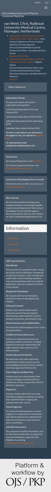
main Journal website (15, 186)
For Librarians (14, 250)
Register (38, 2)
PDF (20, 56)
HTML (26, 56)
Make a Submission (17, 87)
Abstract (13, 56)
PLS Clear (37, 161)
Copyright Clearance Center (18, 168)
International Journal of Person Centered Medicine (20, 14)
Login (47, 2)
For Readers (13, 238)
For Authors (13, 244)
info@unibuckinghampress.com (20, 443)
